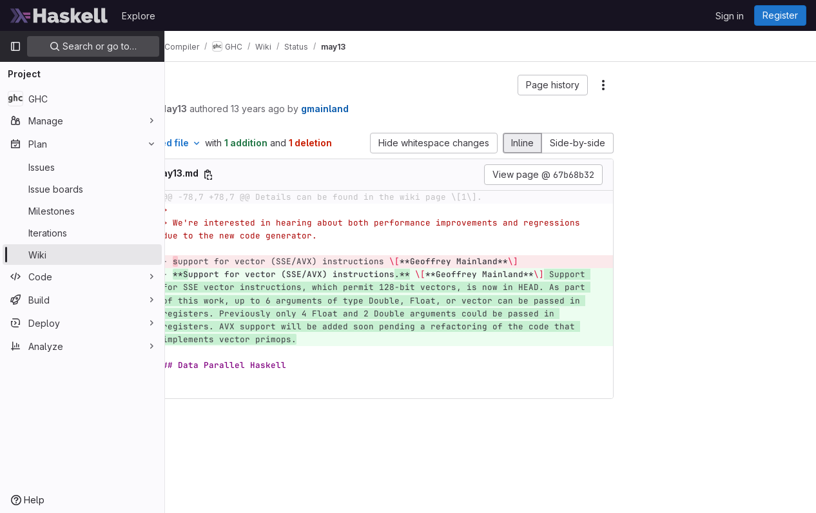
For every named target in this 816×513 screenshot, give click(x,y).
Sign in (729, 15)
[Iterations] (82, 232)
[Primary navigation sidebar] (15, 46)
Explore (138, 15)
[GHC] (82, 98)
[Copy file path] (303, 188)
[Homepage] (59, 15)
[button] (553, 85)
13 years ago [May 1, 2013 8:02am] (352, 108)
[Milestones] (82, 210)
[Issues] (82, 167)
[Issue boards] (82, 189)
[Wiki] (82, 254)
